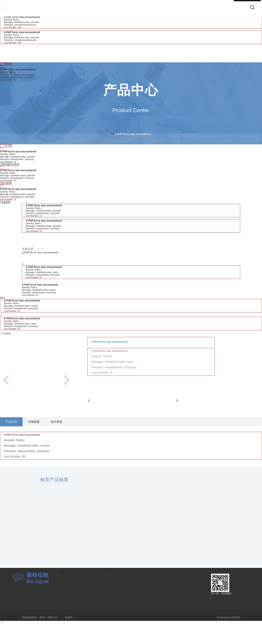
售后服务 (115, 608)
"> (131, 283)
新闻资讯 (189, 8)
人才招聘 (141, 598)
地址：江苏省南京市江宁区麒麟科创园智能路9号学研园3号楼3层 (70, 619)
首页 (128, 8)
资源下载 (115, 598)
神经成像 (89, 603)
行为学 (87, 598)
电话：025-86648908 (69, 593)
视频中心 (115, 603)
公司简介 (141, 593)
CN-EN (112, 8)
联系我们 (231, 8)
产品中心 (146, 8)
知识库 (114, 593)
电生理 (87, 593)
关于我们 (210, 8)
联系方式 (63, 587)
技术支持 (167, 8)
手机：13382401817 (69, 598)
